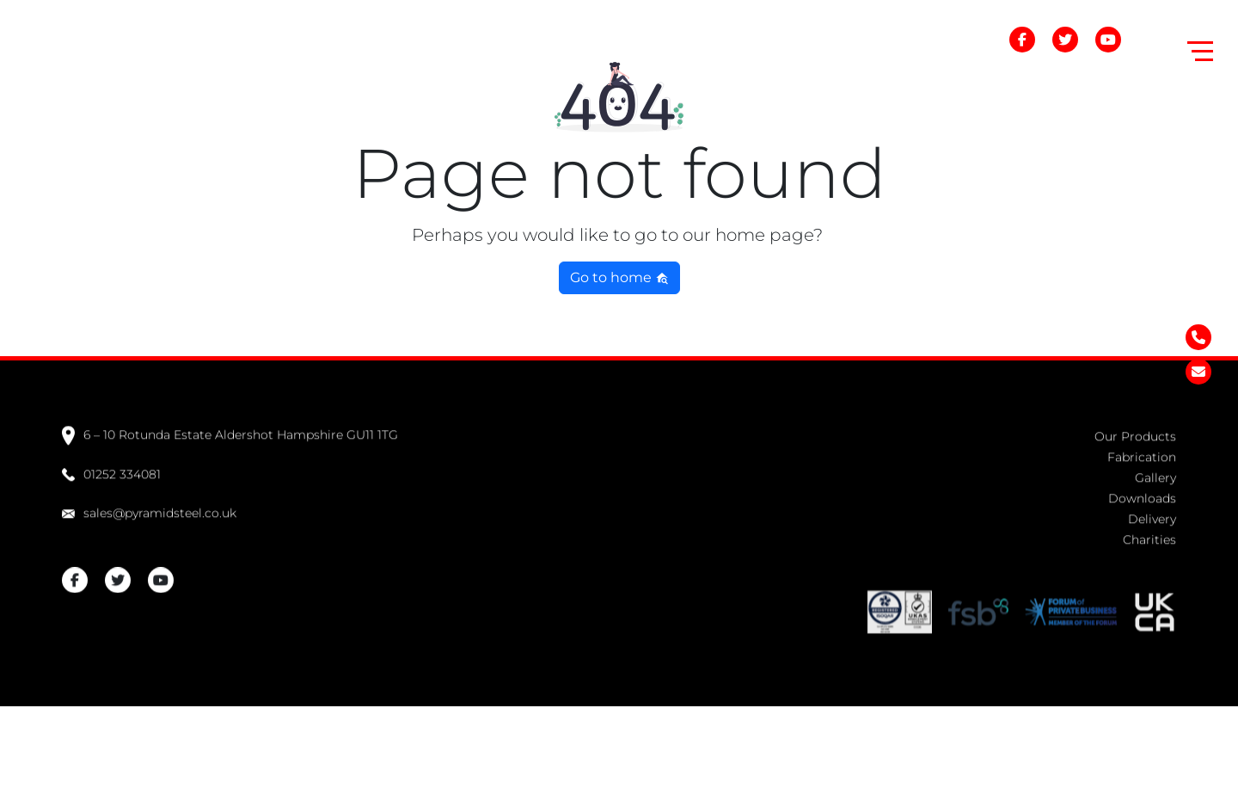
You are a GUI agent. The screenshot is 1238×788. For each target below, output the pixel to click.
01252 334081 (111, 471)
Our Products (1135, 433)
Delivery (1152, 516)
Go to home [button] (619, 277)
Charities (1149, 537)
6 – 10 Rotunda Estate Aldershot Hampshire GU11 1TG (230, 432)
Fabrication (1141, 454)
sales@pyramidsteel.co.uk (149, 510)
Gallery (1155, 475)
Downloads (1142, 495)
